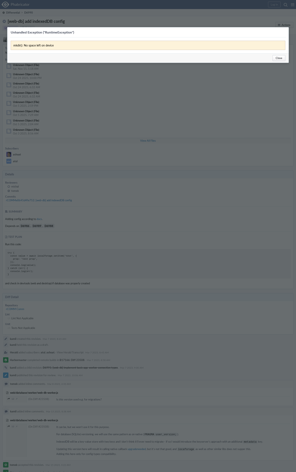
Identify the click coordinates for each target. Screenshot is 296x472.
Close (279, 58)
